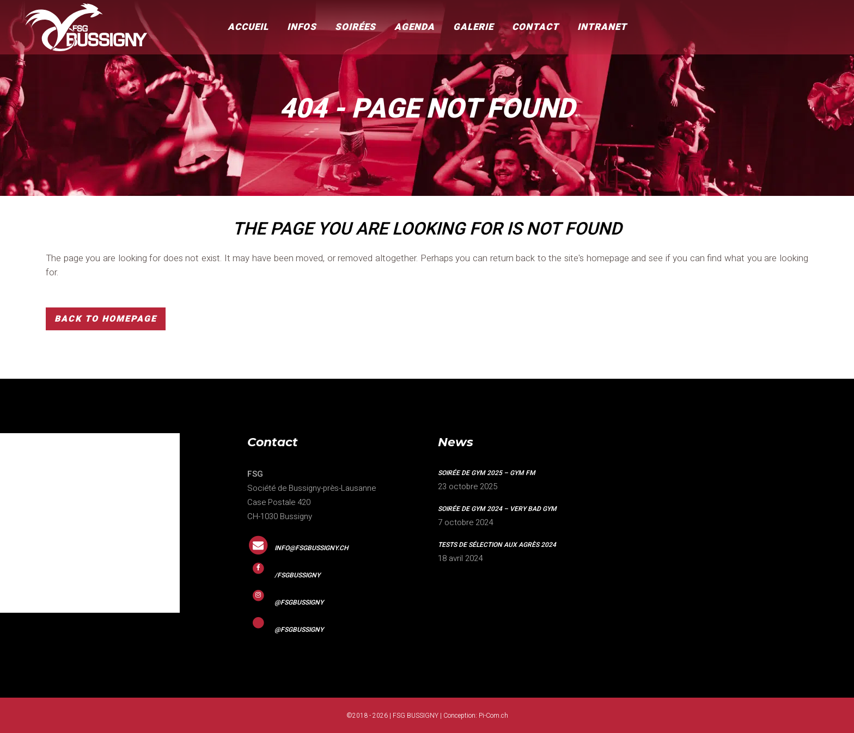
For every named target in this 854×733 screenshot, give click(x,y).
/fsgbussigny (297, 575)
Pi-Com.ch (493, 715)
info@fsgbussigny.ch (311, 548)
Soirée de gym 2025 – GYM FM (486, 473)
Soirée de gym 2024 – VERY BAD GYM (497, 509)
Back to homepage (105, 318)
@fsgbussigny (299, 602)
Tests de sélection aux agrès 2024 (497, 545)
